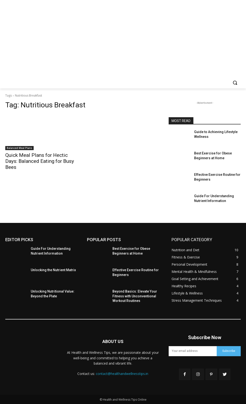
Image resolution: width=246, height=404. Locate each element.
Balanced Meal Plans (19, 148)
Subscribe (228, 351)
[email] (193, 351)
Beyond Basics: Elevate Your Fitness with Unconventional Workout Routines (134, 296)
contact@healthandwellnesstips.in (122, 373)
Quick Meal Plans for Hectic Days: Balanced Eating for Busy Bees (39, 161)
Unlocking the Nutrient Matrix (53, 270)
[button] (235, 82)
